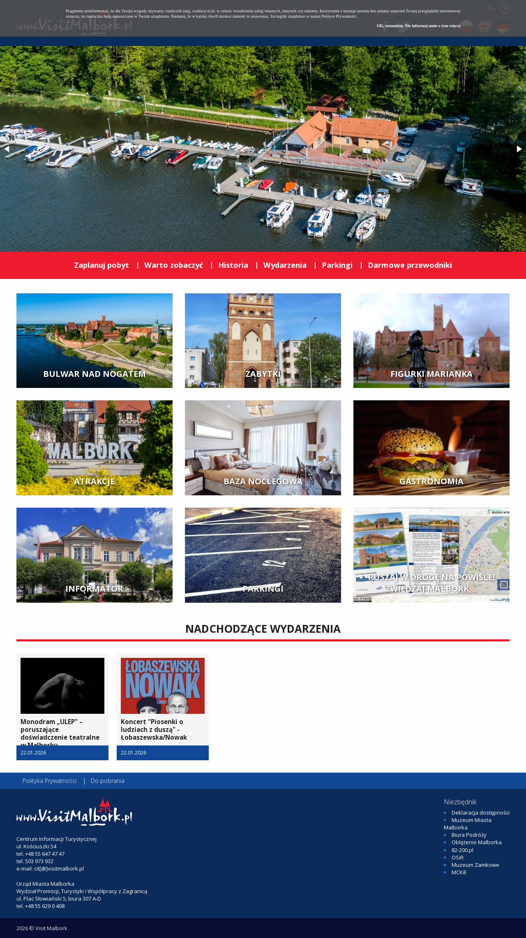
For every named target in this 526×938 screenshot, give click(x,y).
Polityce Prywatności (338, 16)
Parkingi (337, 265)
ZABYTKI (263, 373)
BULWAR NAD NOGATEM (94, 373)
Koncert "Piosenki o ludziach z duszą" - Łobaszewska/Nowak (154, 729)
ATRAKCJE (94, 481)
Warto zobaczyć (173, 265)
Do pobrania (108, 781)
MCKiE (459, 872)
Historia (233, 265)
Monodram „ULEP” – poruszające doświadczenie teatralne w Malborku (60, 733)
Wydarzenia (285, 265)
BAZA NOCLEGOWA (263, 481)
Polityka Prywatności (49, 781)
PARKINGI (263, 588)
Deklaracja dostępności (481, 812)
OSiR (458, 857)
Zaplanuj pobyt (101, 265)
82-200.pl (462, 850)
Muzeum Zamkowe (475, 864)
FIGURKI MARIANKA (431, 373)
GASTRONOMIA (431, 481)
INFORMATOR (94, 588)
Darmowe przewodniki (410, 265)
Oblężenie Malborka (477, 842)
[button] (7, 149)
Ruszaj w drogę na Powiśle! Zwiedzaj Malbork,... (431, 582)
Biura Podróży (469, 834)
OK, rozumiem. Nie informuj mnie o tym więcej (418, 25)
